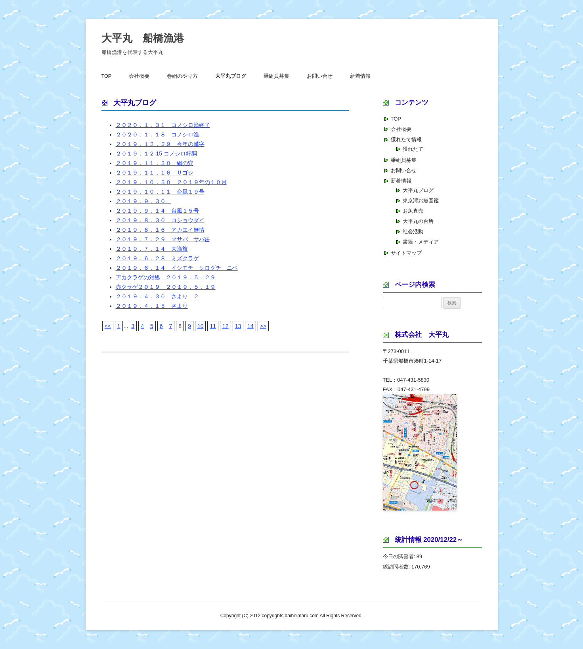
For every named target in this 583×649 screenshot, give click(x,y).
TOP (106, 76)
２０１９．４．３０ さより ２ (157, 296)
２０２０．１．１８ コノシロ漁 (157, 134)
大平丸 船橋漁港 (142, 38)
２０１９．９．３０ (143, 201)
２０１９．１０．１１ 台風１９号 (160, 191)
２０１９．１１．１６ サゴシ (154, 172)
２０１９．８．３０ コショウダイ (160, 220)
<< (108, 326)
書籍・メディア (421, 242)
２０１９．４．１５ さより (152, 306)
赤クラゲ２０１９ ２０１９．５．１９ (166, 287)
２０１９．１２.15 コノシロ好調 (156, 153)
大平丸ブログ (230, 76)
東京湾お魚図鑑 (421, 201)
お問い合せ (320, 76)
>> (263, 326)
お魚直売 (413, 211)
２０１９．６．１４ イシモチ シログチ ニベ (177, 268)
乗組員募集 (276, 76)
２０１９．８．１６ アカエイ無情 (160, 230)
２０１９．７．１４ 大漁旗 (152, 249)
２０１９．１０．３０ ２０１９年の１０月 (171, 182)
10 (200, 326)
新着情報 (360, 76)
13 (238, 326)
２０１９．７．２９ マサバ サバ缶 (163, 239)
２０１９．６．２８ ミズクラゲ (157, 258)
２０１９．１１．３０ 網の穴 (154, 163)
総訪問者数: (397, 567)
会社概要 (139, 76)
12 (225, 326)
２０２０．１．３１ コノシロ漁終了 (163, 125)
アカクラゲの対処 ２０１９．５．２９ (166, 277)
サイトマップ (406, 253)
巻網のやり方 (182, 76)
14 (250, 326)
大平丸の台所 (418, 221)
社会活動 (413, 231)
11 (213, 326)
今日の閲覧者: (400, 556)
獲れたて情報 (406, 139)
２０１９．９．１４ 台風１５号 (157, 210)
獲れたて (413, 149)
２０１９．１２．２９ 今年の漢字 (160, 144)
